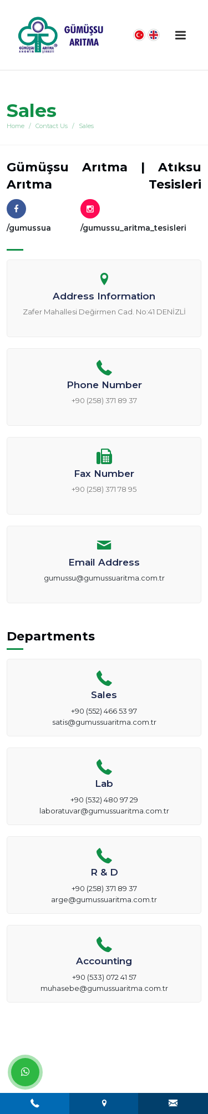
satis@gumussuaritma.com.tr (104, 722)
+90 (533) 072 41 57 (104, 977)
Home (15, 126)
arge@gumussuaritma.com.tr (104, 899)
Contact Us (51, 126)
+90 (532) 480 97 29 (104, 799)
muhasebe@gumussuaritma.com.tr (104, 988)
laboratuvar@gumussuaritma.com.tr (104, 810)
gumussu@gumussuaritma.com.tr (104, 577)
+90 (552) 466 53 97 (104, 710)
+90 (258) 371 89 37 (104, 888)
